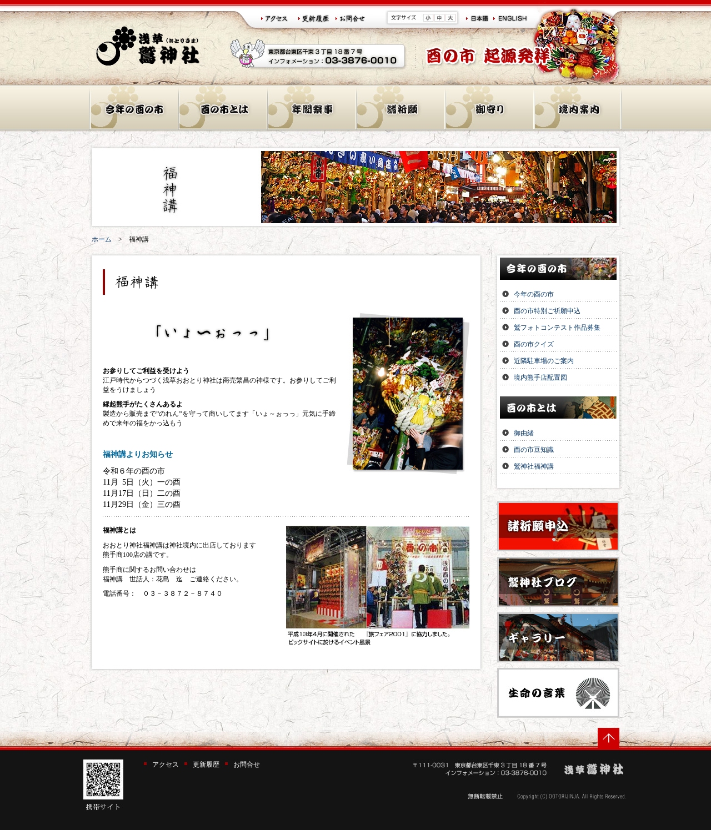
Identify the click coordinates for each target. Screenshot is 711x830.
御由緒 (524, 433)
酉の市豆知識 (534, 450)
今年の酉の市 (534, 294)
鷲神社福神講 (534, 466)
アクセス (165, 764)
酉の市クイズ (534, 344)
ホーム (102, 239)
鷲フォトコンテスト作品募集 (557, 327)
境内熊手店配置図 (540, 377)
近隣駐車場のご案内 (544, 361)
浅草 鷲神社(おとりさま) (148, 45)
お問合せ (246, 764)
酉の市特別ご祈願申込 (547, 311)
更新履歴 (206, 764)
